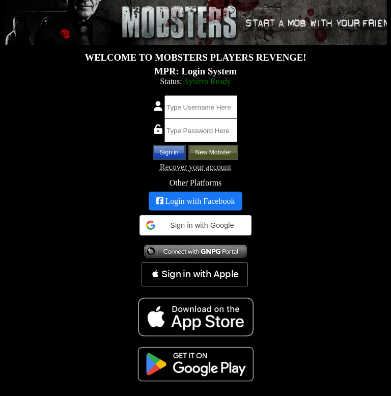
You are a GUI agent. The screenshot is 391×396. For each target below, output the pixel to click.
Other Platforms (196, 182)
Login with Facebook (195, 201)
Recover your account (195, 167)
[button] (195, 225)
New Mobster (214, 152)
